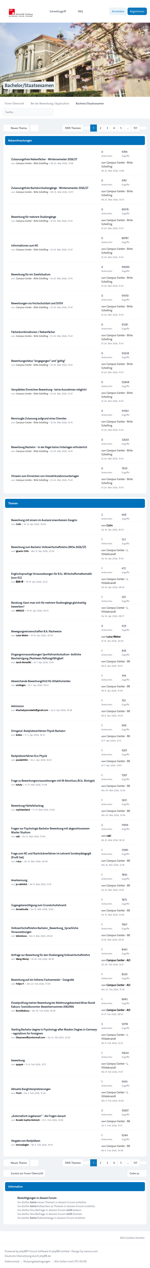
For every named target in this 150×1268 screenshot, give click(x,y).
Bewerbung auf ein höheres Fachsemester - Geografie (42, 980)
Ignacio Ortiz (22, 551)
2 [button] (100, 128)
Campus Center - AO (118, 960)
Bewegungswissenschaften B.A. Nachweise (36, 631)
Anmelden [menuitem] (118, 11)
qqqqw (19, 1064)
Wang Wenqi (22, 958)
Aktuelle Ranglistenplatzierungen (31, 1089)
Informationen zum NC (24, 245)
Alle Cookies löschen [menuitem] (130, 1238)
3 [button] (107, 128)
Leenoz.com (91, 1251)
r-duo (18, 861)
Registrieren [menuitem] (137, 11)
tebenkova (21, 935)
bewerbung (18, 1060)
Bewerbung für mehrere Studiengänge (33, 217)
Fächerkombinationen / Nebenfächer (33, 332)
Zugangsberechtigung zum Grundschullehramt (38, 905)
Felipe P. (20, 983)
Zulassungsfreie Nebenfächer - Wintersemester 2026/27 (44, 159)
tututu (19, 784)
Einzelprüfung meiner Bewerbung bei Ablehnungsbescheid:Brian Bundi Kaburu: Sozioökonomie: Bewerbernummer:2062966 (53, 1005)
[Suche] (42, 112)
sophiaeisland (23, 809)
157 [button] (135, 128)
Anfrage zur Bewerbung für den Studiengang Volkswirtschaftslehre (50, 955)
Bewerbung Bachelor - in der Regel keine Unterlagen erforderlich (49, 447)
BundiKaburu (22, 1010)
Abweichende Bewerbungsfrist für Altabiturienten (41, 681)
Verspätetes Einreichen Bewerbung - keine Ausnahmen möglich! (49, 390)
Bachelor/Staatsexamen (29, 85)
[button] (143, 128)
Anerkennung (19, 880)
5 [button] (121, 128)
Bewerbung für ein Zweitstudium (30, 274)
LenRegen (21, 685)
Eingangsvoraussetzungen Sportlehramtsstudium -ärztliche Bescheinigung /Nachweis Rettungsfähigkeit (46, 656)
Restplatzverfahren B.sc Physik (29, 756)
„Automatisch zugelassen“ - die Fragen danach (38, 1116)
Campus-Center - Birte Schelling (32, 163)
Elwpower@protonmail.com (30, 1037)
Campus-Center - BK (118, 661)
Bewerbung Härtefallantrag (27, 806)
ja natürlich (21, 884)
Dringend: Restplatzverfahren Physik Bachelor (38, 731)
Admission (17, 706)
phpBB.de (45, 1256)
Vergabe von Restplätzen (25, 1141)
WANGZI (20, 610)
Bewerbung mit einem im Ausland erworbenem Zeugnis (44, 520)
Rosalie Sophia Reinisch (28, 1119)
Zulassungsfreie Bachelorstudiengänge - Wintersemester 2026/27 (49, 188)
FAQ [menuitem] (78, 11)
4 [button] (114, 128)
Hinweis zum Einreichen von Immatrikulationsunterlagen (45, 476)
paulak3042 (22, 759)
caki (18, 836)
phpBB (23, 1251)
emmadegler (22, 1144)
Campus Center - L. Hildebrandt (114, 552)
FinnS (18, 1092)
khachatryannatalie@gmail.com (32, 710)
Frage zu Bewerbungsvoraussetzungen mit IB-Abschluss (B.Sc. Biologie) (53, 781)
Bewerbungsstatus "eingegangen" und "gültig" (38, 361)
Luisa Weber (22, 635)
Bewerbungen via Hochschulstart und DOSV (37, 303)
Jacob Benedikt (23, 662)
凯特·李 (19, 581)
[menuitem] (56, 11)
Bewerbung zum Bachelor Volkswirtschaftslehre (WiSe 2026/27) (48, 547)
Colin (18, 524)
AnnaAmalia (22, 909)
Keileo (19, 734)
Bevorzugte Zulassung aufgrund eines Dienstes (38, 418)
